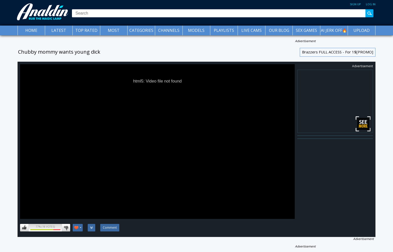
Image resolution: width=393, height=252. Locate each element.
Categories (141, 30)
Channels (168, 30)
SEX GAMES (306, 30)
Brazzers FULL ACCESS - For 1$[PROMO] (337, 51)
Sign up (355, 4)
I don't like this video (66, 227)
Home (31, 30)
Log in (370, 4)
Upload (361, 30)
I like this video (24, 227)
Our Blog (279, 30)
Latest (58, 30)
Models (196, 30)
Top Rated (86, 30)
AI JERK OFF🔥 (334, 30)
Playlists (224, 30)
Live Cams (251, 30)
